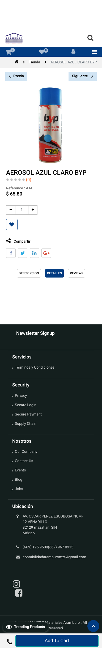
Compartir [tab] (17, 241)
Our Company (26, 452)
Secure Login (25, 405)
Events (20, 470)
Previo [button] (16, 76)
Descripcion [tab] (29, 273)
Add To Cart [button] (57, 640)
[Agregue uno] (31, 210)
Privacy (21, 396)
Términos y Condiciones (34, 367)
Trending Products (25, 627)
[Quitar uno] (9, 210)
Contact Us (24, 461)
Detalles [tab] (54, 273)
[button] (10, 224)
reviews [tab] (76, 273)
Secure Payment (28, 414)
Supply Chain (25, 424)
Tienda (34, 62)
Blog (18, 480)
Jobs (19, 489)
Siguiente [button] (82, 76)
